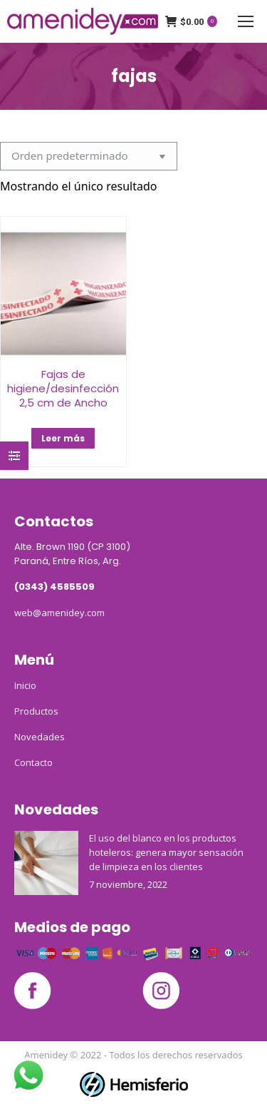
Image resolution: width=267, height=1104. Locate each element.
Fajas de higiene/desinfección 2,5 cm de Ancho (63, 388)
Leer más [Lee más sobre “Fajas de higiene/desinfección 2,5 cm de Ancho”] (63, 438)
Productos (36, 711)
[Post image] (46, 863)
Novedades (39, 736)
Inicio (25, 685)
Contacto (33, 762)
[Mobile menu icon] (245, 21)
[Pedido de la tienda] (88, 156)
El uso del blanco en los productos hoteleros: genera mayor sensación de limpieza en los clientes (166, 852)
